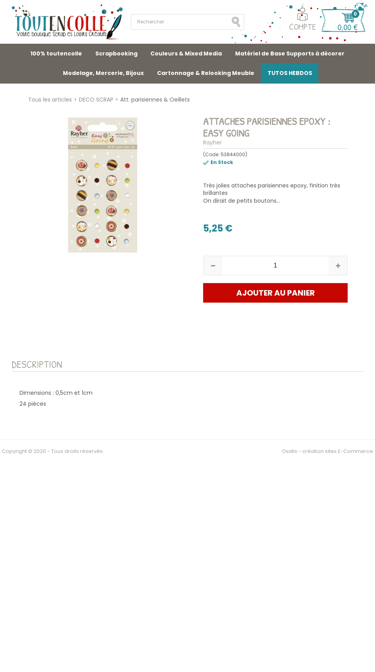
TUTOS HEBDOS (290, 73)
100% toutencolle (56, 53)
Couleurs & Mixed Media (186, 53)
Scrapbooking (116, 53)
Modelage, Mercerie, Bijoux (103, 73)
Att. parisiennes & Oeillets (155, 99)
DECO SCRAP (96, 99)
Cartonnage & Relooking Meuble (205, 73)
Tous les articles (50, 99)
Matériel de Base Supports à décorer (290, 53)
